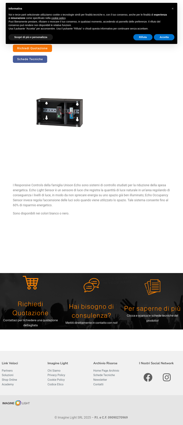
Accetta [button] (164, 37)
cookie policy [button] (58, 18)
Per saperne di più (152, 308)
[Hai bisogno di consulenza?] (91, 285)
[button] (172, 8)
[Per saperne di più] (152, 287)
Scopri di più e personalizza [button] (30, 37)
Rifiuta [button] (143, 37)
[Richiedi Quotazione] (30, 283)
